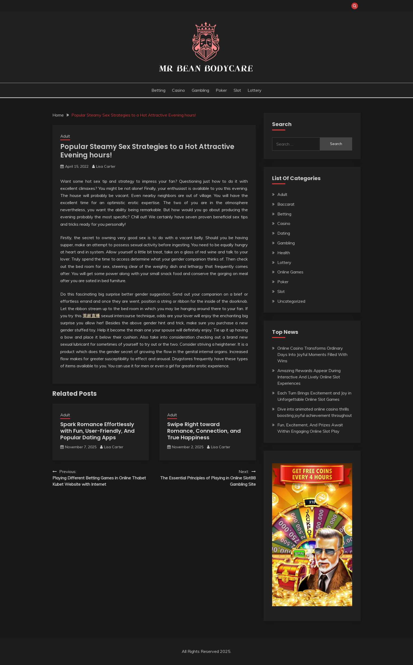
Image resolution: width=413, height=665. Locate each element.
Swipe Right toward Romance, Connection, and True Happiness (204, 431)
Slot (237, 90)
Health (283, 252)
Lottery (255, 90)
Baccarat (285, 204)
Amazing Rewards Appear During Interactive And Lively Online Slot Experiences (309, 377)
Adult (65, 136)
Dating (283, 233)
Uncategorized (291, 301)
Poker (221, 90)
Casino (178, 90)
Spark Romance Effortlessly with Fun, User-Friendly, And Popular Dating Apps (97, 431)
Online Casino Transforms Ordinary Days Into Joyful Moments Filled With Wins (312, 354)
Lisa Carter (105, 166)
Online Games (290, 271)
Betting (158, 90)
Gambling (200, 90)
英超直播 (91, 315)
